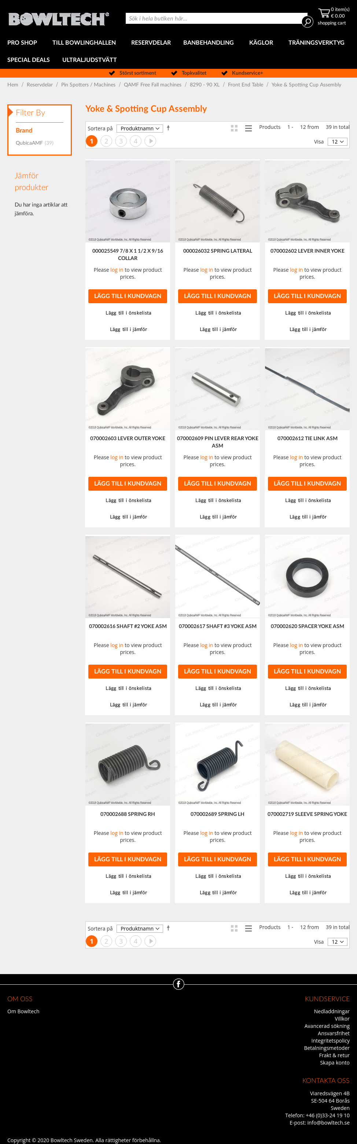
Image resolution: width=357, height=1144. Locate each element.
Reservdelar (40, 85)
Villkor (342, 1018)
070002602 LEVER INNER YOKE (307, 251)
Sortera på (100, 128)
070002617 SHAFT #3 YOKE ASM (218, 626)
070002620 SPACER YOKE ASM (307, 626)
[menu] (178, 51)
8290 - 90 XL (205, 85)
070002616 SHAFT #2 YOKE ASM (128, 626)
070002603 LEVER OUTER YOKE (127, 438)
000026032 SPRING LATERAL (217, 251)
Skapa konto (335, 1062)
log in (116, 269)
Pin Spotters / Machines (89, 85)
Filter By (30, 113)
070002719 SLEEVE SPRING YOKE (307, 814)
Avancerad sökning (327, 1025)
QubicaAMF (37, 143)
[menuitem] (23, 43)
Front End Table (246, 85)
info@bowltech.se (328, 1122)
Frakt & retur (334, 1055)
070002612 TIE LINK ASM (307, 438)
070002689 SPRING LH (217, 814)
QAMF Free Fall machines (153, 85)
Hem (13, 85)
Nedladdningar (332, 1011)
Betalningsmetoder (327, 1047)
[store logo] (58, 17)
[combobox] (217, 18)
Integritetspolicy (331, 1040)
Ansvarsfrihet (334, 1033)
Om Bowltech (23, 1011)
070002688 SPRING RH (127, 814)
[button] (127, 313)
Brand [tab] (24, 130)
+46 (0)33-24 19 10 (328, 1115)
